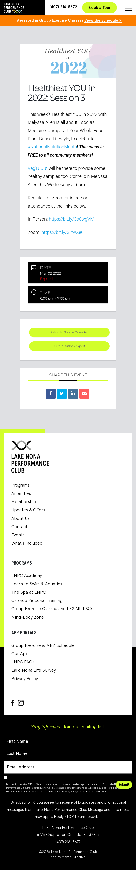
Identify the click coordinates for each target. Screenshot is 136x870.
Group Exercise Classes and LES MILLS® (51, 609)
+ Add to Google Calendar (69, 332)
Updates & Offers (28, 510)
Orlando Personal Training (36, 600)
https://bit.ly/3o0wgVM (71, 219)
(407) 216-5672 (63, 7)
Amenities (21, 493)
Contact (19, 527)
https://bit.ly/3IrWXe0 (62, 232)
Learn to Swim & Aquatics (36, 584)
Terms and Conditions (94, 791)
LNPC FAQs (22, 662)
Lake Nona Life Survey (33, 670)
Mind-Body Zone (27, 617)
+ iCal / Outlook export (69, 346)
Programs (20, 485)
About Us (20, 518)
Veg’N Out (38, 168)
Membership (23, 502)
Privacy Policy (24, 678)
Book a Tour (99, 8)
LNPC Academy (26, 575)
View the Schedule (101, 20)
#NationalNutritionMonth (52, 146)
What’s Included (26, 543)
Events (18, 535)
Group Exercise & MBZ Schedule (43, 645)
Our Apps (20, 654)
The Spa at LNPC (28, 592)
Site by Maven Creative (68, 857)
